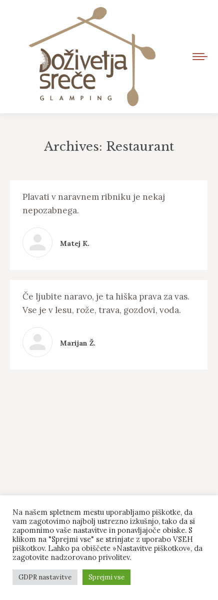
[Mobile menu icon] (200, 56)
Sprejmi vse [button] (106, 577)
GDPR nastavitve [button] (45, 577)
